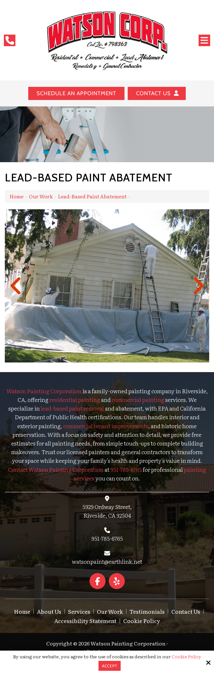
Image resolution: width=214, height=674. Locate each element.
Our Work (41, 196)
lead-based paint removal (72, 408)
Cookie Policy (186, 656)
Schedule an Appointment (76, 93)
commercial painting (138, 399)
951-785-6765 (107, 538)
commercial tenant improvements (105, 426)
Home (16, 196)
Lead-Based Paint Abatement (92, 196)
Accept (109, 665)
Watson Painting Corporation (43, 391)
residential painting (74, 399)
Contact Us (156, 93)
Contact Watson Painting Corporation (56, 469)
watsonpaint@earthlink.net (107, 561)
